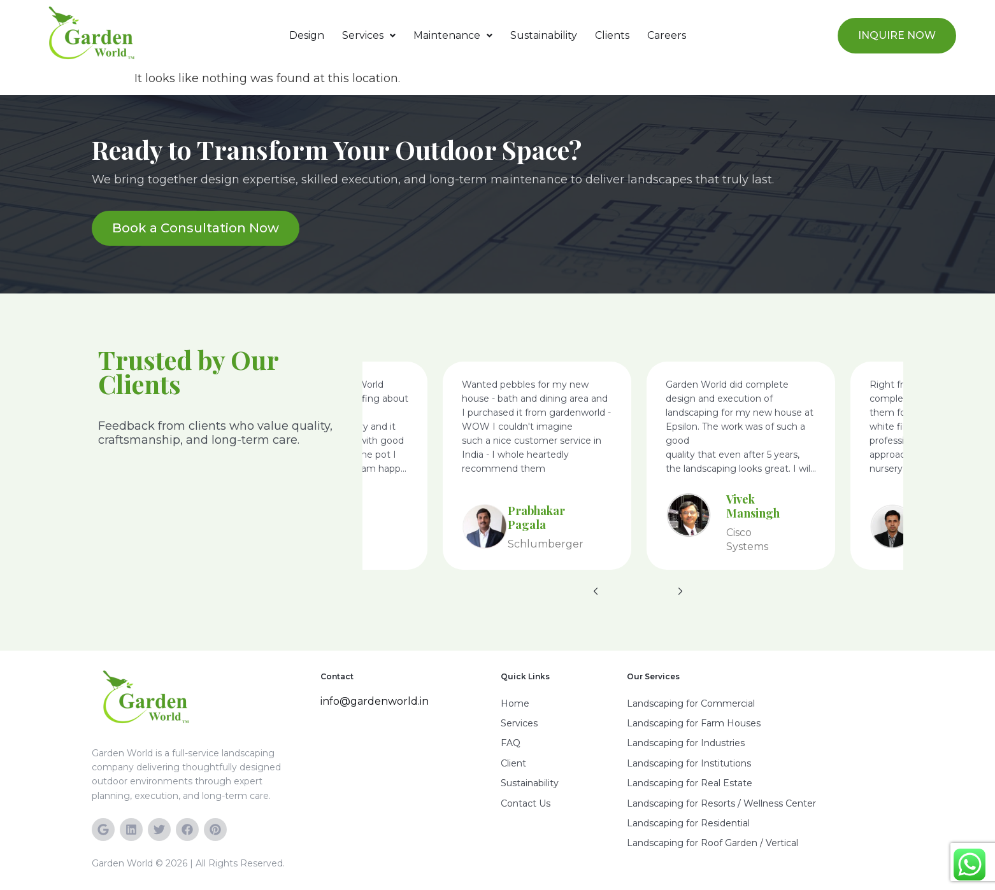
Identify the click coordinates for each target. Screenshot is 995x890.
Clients (612, 35)
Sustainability (543, 35)
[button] (368, 35)
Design (306, 35)
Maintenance (452, 35)
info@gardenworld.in (374, 701)
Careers (666, 35)
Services (369, 35)
